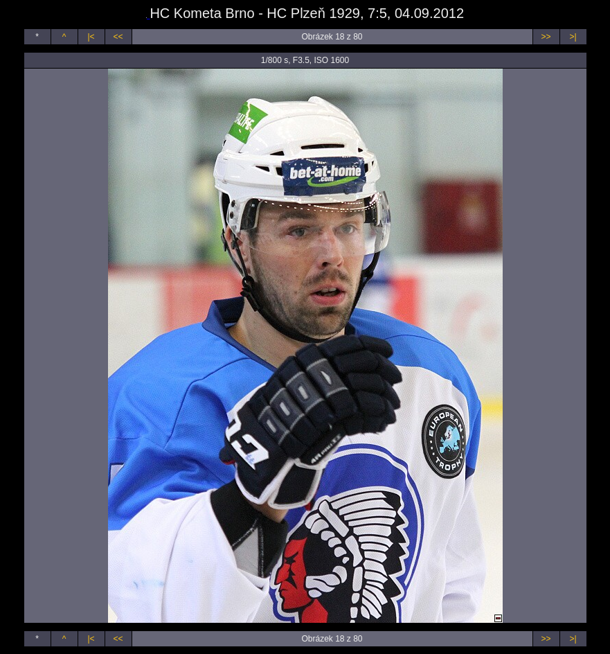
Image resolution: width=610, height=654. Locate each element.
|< (90, 37)
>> (545, 37)
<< (118, 37)
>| (572, 37)
